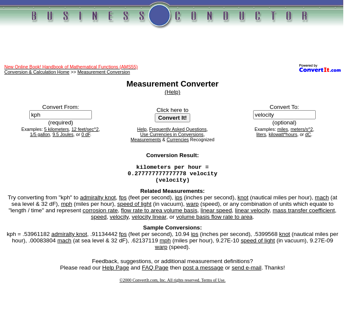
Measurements (146, 139)
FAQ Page (155, 271)
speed (99, 220)
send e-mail (246, 271)
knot (243, 201)
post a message (203, 271)
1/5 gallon (40, 134)
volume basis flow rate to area (214, 220)
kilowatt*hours (283, 134)
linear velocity (252, 214)
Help (142, 129)
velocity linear (149, 220)
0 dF (86, 134)
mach (322, 201)
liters (261, 134)
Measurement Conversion (103, 71)
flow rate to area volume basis (159, 214)
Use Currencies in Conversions (172, 134)
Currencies (177, 139)
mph (66, 208)
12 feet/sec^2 (85, 129)
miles (282, 129)
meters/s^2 (302, 129)
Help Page (115, 271)
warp (192, 208)
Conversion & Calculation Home (36, 71)
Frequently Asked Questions (178, 129)
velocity (119, 220)
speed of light (134, 208)
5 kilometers (56, 129)
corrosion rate (100, 214)
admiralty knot (98, 201)
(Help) (172, 92)
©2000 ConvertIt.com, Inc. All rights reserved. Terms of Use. (172, 284)
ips (178, 201)
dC (308, 134)
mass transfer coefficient (304, 214)
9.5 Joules (63, 134)
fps (123, 201)
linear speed (216, 214)
